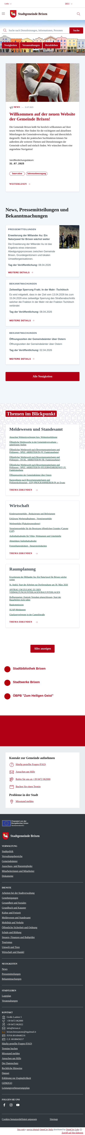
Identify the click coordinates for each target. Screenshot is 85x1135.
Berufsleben (51, 45)
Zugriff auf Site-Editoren (72, 1133)
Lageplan (6, 996)
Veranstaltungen (31, 45)
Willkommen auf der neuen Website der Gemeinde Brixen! (42, 116)
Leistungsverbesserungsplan (16, 1088)
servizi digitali (33, 1129)
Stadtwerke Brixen (26, 682)
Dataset (5, 1073)
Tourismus (7, 942)
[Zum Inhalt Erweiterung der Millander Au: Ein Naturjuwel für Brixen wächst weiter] (20, 271)
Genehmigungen (10, 898)
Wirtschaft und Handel (13, 952)
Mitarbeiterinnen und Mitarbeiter (18, 871)
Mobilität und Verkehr (13, 922)
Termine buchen (10, 1048)
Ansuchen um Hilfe (11, 1058)
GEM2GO (7, 1083)
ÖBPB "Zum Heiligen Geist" (33, 695)
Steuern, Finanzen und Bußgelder (18, 937)
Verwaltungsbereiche (12, 856)
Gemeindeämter (10, 861)
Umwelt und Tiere (11, 947)
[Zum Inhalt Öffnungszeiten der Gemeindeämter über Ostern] (22, 358)
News (14, 107)
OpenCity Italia (46, 1129)
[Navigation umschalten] (3, 13)
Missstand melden (11, 1053)
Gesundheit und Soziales (14, 903)
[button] (8, 3)
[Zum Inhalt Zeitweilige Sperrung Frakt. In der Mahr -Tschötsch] (22, 319)
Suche (76, 30)
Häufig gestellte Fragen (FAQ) (17, 1043)
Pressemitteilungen (11, 974)
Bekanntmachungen (11, 979)
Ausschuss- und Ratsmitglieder (17, 866)
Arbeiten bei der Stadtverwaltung (18, 893)
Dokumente (7, 876)
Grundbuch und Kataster (14, 907)
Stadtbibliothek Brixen (29, 668)
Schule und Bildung (11, 932)
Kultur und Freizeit (11, 912)
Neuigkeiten (10, 45)
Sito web (21, 1129)
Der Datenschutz (10, 1063)
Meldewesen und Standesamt (16, 917)
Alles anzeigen (42, 648)
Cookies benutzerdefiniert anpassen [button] (19, 1119)
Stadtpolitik (7, 851)
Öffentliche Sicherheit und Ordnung (19, 927)
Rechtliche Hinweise (12, 1068)
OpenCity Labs (72, 1129)
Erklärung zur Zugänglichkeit (16, 1078)
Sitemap (54, 1119)
